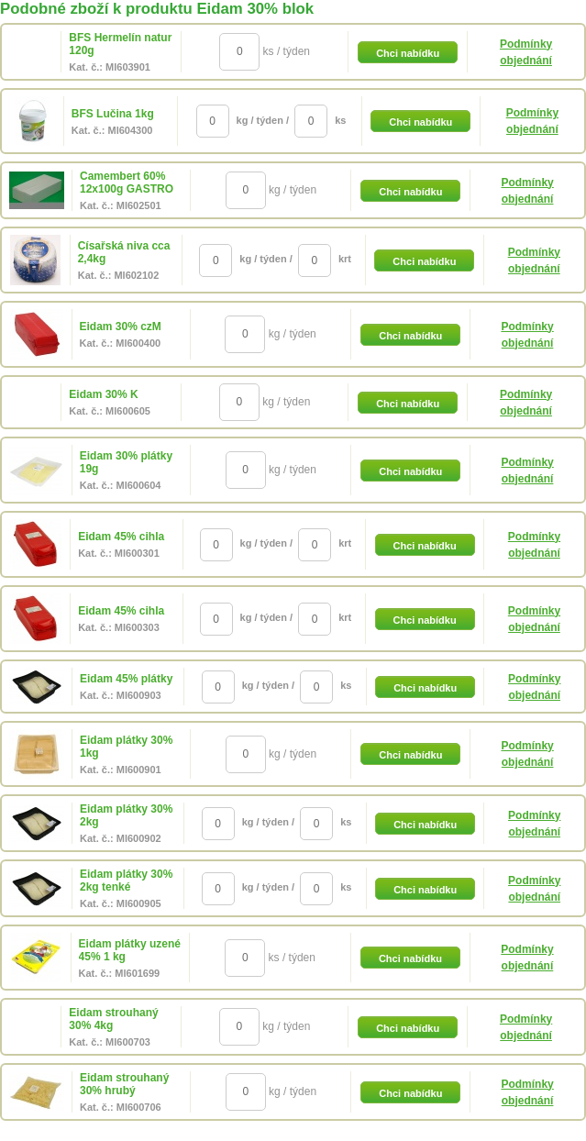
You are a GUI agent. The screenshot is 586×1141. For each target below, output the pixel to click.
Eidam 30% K (103, 394)
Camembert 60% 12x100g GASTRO (126, 182)
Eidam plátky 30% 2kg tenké (126, 880)
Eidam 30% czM (120, 326)
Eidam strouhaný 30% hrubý (124, 1084)
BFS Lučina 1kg (113, 113)
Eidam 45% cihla (121, 536)
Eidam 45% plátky (126, 678)
